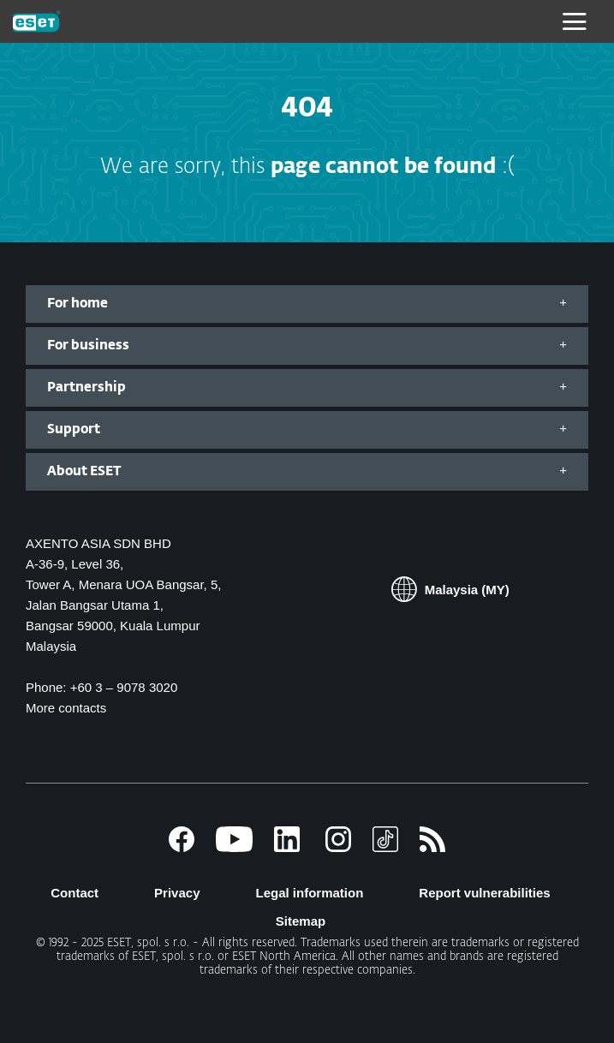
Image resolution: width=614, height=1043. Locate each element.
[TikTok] (385, 847)
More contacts (66, 707)
